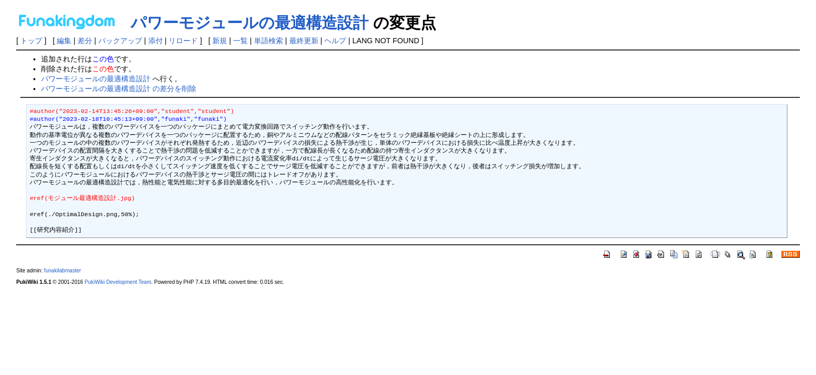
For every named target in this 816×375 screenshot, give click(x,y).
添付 (155, 40)
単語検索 (268, 40)
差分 (85, 40)
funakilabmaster (62, 270)
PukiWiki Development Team (118, 282)
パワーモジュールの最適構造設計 (249, 22)
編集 (64, 40)
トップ (31, 40)
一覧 (240, 40)
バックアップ (120, 40)
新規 (219, 40)
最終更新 (303, 40)
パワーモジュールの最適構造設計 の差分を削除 (118, 88)
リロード (183, 40)
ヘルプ (335, 40)
